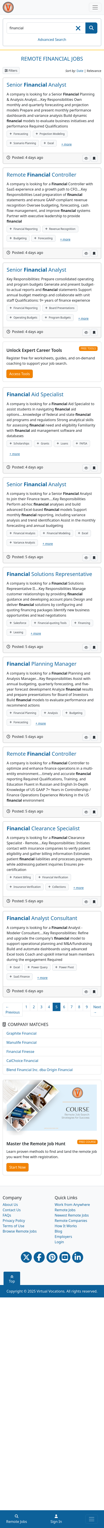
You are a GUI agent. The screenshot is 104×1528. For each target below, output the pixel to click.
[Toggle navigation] (95, 7)
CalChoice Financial (22, 1060)
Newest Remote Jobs (72, 1215)
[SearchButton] (91, 28)
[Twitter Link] (26, 1257)
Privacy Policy (14, 1220)
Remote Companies (71, 1220)
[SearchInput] (46, 28)
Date (80, 71)
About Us (10, 1204)
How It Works (66, 1225)
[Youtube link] (64, 1257)
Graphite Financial (21, 1033)
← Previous (13, 1009)
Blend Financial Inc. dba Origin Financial (39, 1069)
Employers (63, 1236)
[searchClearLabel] (78, 29)
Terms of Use (13, 1225)
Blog (58, 1231)
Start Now (17, 1167)
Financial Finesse (20, 1051)
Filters (11, 70)
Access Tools (19, 373)
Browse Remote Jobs (20, 1231)
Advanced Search (52, 39)
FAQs (7, 1215)
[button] (86, 158)
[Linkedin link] (77, 1257)
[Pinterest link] (52, 1257)
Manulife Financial (21, 1042)
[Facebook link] (39, 1257)
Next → (97, 1009)
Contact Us (12, 1209)
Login (59, 1241)
